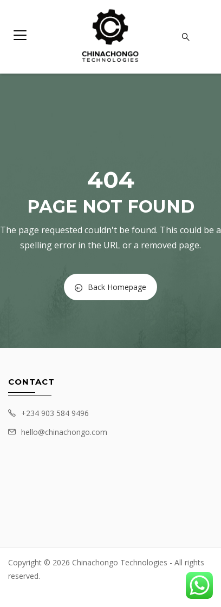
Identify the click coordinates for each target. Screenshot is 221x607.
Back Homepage (110, 287)
